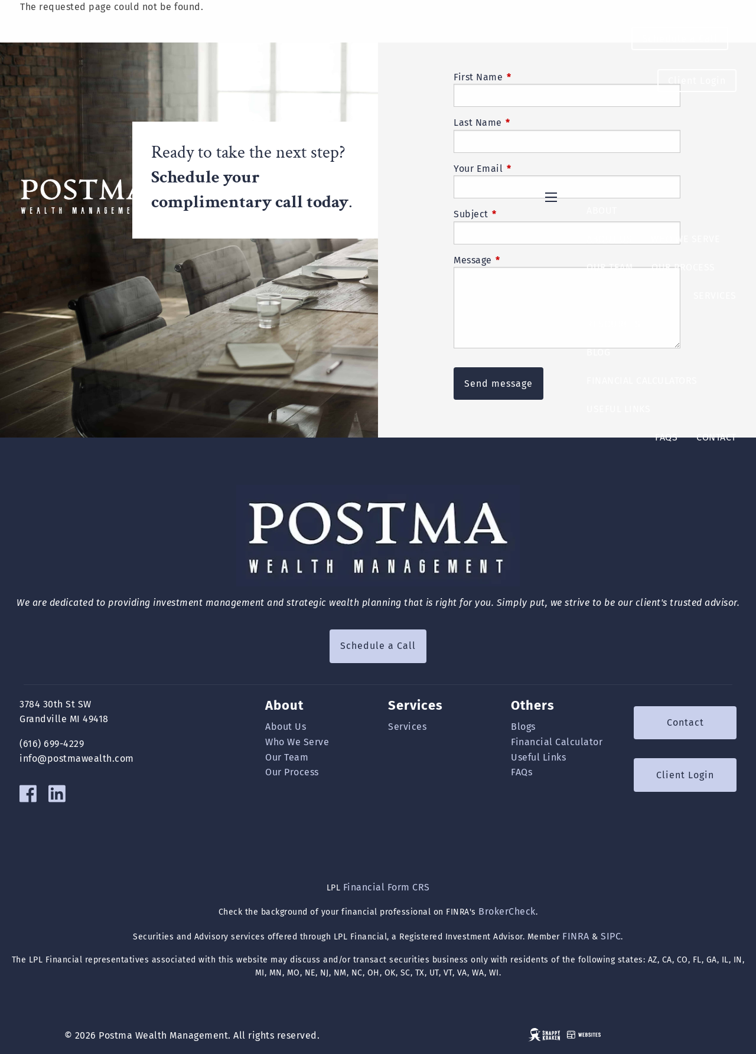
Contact (716, 437)
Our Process (683, 267)
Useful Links (618, 409)
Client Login (697, 80)
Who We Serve (685, 238)
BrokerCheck (507, 911)
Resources (613, 323)
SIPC (611, 936)
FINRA (575, 936)
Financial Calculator (556, 742)
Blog (598, 352)
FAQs (666, 437)
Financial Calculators (642, 380)
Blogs (523, 726)
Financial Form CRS (386, 887)
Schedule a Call (680, 38)
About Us (609, 238)
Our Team (609, 267)
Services (715, 295)
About (601, 210)
